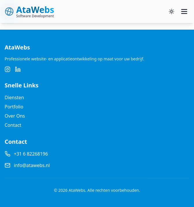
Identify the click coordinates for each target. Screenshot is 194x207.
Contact (13, 125)
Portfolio (14, 106)
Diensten (14, 97)
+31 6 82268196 (31, 154)
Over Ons (15, 116)
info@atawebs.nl (32, 165)
